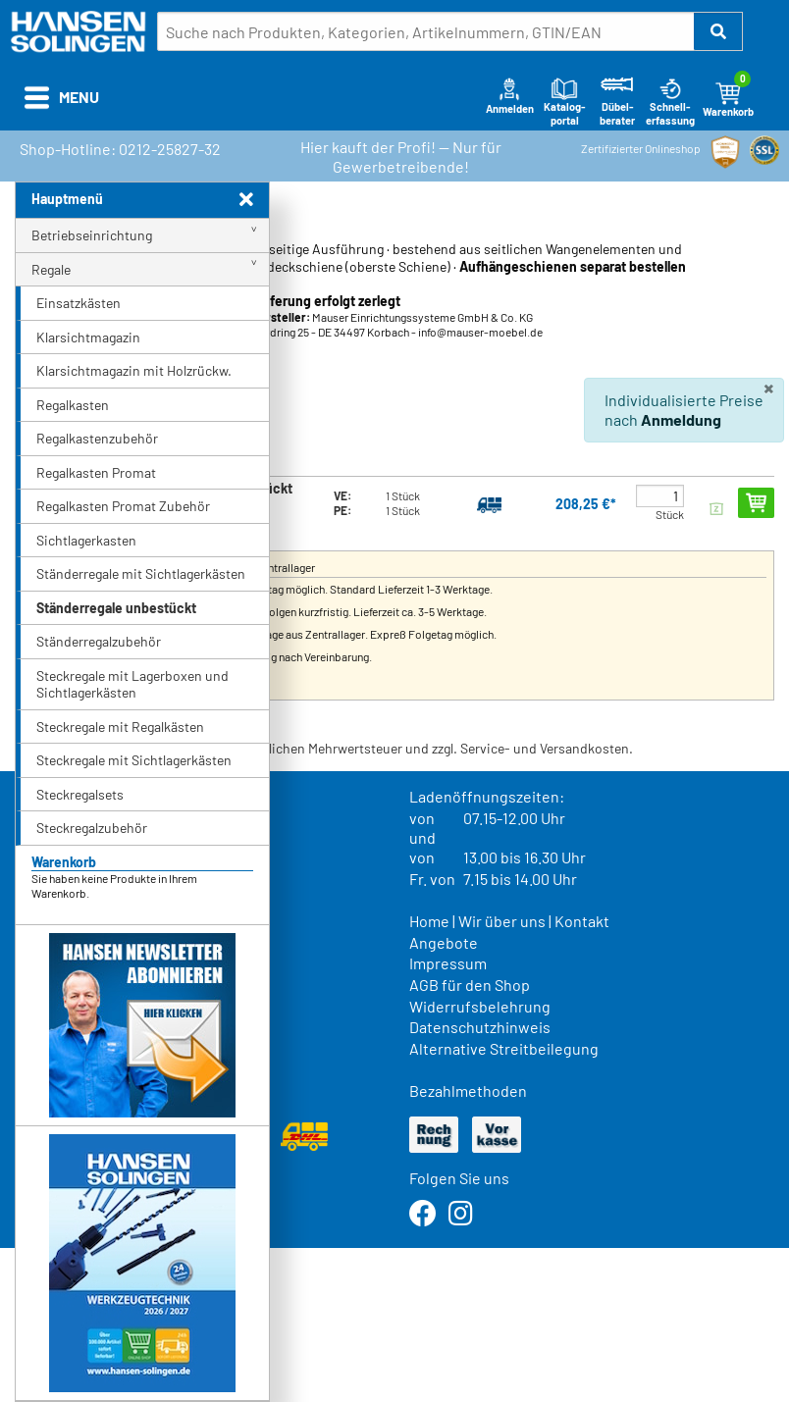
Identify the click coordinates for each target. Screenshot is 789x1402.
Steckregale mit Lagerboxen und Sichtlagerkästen (132, 684)
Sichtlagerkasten (86, 540)
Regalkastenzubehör (97, 438)
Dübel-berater (617, 101)
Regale (51, 269)
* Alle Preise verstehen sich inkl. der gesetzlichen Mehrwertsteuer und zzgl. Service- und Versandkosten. (324, 748)
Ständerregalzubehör (98, 641)
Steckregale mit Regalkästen (120, 726)
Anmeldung (681, 419)
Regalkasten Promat (96, 472)
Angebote (443, 942)
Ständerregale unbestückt (116, 607)
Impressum (448, 963)
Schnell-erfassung (670, 101)
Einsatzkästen (78, 302)
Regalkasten (72, 404)
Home (429, 920)
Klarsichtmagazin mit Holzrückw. (134, 370)
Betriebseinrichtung (91, 235)
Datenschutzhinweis (480, 1026)
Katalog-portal (565, 101)
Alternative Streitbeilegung (504, 1048)
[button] (718, 31)
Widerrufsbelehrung (480, 1006)
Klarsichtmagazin (88, 337)
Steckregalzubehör (91, 827)
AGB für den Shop (469, 984)
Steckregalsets (80, 794)
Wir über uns (502, 920)
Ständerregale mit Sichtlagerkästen (140, 573)
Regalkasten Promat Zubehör (123, 505)
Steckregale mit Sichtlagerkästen (134, 760)
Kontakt (581, 920)
